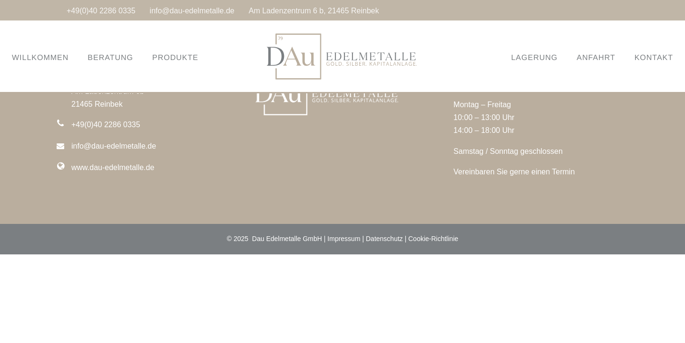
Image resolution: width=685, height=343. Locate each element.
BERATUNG (122, 58)
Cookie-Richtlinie (433, 238)
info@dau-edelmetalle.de (192, 11)
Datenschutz (384, 238)
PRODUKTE (187, 58)
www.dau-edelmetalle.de (112, 167)
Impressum (343, 238)
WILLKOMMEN (52, 58)
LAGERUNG (522, 58)
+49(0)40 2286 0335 (101, 11)
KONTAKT (642, 58)
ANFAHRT (584, 58)
